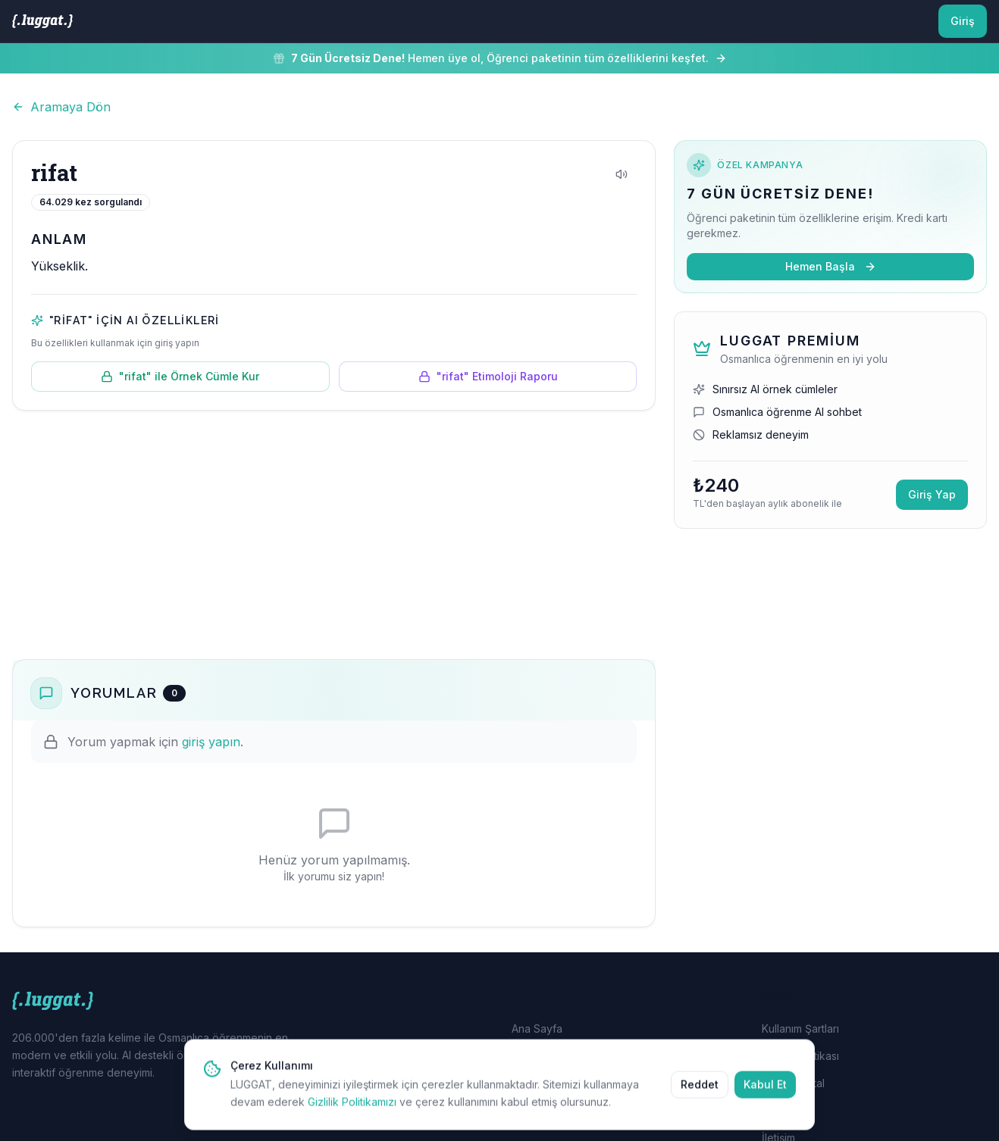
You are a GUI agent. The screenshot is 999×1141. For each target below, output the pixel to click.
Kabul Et (765, 1091)
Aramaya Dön (61, 106)
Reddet (700, 1091)
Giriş (962, 20)
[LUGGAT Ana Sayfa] (42, 21)
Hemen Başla (830, 266)
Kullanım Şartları (800, 1028)
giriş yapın (211, 741)
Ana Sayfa (537, 1028)
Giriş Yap (932, 494)
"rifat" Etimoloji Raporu (488, 376)
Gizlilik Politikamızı (352, 1108)
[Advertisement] (334, 535)
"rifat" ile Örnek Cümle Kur (180, 376)
